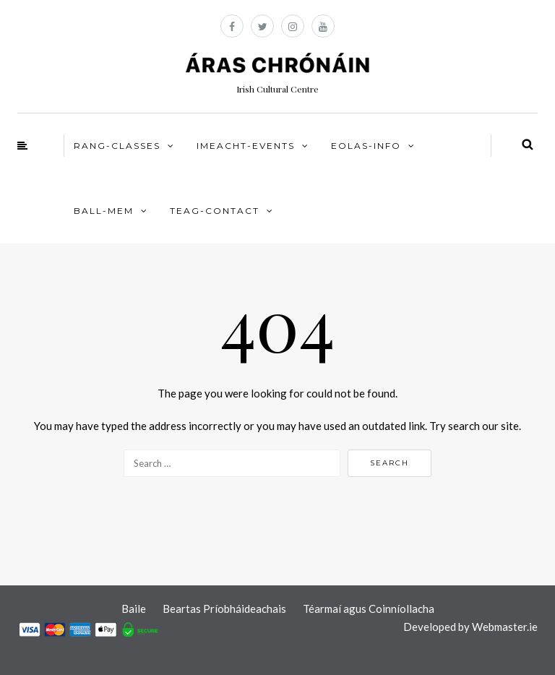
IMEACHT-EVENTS (246, 145)
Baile (133, 608)
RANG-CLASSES (117, 145)
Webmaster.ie (505, 626)
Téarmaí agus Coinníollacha (368, 608)
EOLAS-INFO (366, 145)
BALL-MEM (104, 210)
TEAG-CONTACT (214, 210)
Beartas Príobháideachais (224, 608)
